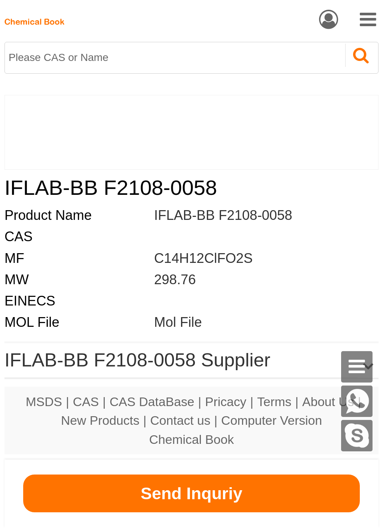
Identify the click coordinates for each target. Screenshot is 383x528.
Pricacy (225, 402)
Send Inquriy (191, 493)
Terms (274, 402)
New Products (100, 420)
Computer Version (271, 420)
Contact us (180, 420)
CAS (86, 402)
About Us (328, 402)
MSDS (44, 402)
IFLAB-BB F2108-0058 (223, 215)
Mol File (178, 322)
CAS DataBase (152, 402)
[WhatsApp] (357, 401)
